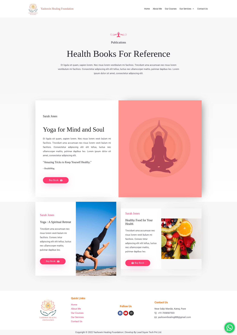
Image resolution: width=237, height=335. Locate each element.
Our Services (187, 9)
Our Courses (171, 9)
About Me (157, 9)
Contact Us (202, 9)
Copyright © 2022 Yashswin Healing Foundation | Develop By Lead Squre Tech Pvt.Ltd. (118, 332)
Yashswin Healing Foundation (57, 8)
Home (147, 9)
